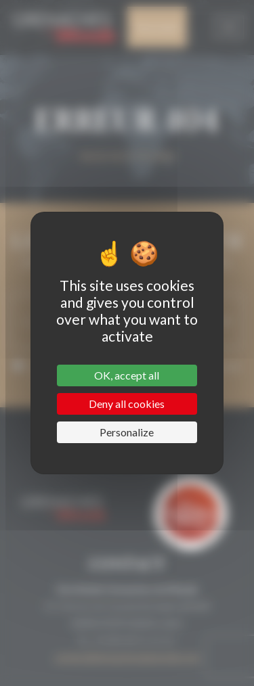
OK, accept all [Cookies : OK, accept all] (126, 375)
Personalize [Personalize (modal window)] (127, 432)
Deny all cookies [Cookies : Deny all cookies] (127, 403)
